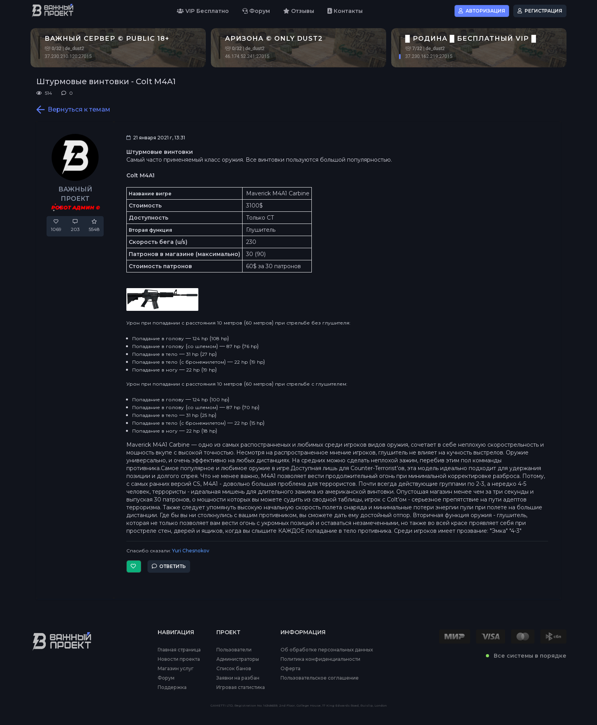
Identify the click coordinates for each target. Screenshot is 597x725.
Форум (256, 10)
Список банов (233, 668)
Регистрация (540, 11)
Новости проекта (179, 659)
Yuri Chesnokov (190, 551)
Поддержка (172, 687)
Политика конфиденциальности (320, 659)
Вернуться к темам (73, 109)
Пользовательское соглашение (320, 678)
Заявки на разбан (237, 678)
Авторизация (482, 11)
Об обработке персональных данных (327, 649)
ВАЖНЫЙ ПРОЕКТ (75, 194)
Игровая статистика (240, 687)
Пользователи (234, 649)
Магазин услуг (176, 668)
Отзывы (298, 10)
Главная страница (179, 649)
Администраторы (237, 659)
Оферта (290, 668)
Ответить (169, 566)
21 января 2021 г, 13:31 (155, 138)
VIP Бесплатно (203, 10)
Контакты (345, 10)
